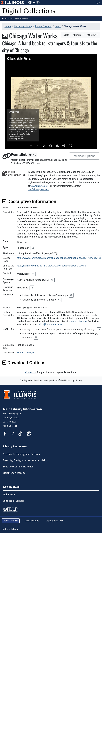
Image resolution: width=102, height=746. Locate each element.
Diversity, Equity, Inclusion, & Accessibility (25, 460)
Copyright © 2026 (54, 520)
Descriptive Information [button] (29, 201)
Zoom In (31, 146)
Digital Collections (28, 11)
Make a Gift (9, 494)
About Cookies (10, 520)
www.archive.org (39, 186)
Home (8, 26)
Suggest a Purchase (13, 501)
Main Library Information (22, 409)
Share (77, 35)
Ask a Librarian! (10, 425)
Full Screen (70, 145)
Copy (32, 155)
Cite (66, 35)
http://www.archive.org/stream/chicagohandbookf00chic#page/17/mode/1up (59, 257)
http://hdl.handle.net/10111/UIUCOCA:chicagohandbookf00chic (51, 265)
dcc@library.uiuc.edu (38, 189)
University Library (23, 26)
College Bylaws (10, 529)
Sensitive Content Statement (17, 18)
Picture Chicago (43, 26)
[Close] (36, 112)
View (91, 35)
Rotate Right (44, 146)
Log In (97, 2)
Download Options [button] (23, 362)
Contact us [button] (31, 372)
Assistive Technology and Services (21, 454)
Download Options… (84, 156)
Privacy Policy (32, 520)
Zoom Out (37, 146)
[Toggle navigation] (98, 11)
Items (58, 26)
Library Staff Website (14, 473)
